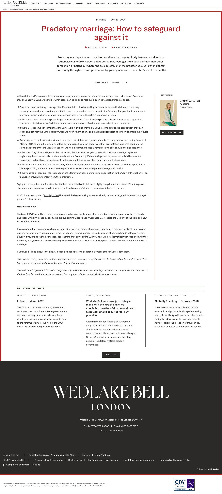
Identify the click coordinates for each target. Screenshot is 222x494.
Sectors (48, 3)
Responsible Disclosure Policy (175, 460)
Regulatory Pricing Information (138, 460)
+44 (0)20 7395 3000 (97, 426)
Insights (100, 3)
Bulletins (18, 9)
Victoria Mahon (97, 47)
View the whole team (171, 132)
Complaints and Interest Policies (23, 464)
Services (35, 3)
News (90, 3)
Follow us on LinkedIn (208, 469)
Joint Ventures (102, 454)
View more (111, 355)
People (80, 3)
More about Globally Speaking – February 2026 (180, 311)
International (64, 3)
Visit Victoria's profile (182, 113)
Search (216, 4)
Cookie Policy (75, 460)
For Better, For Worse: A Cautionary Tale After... (52, 454)
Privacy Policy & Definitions (49, 460)
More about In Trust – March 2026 (42, 311)
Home (5, 9)
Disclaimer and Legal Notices (102, 460)
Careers (113, 3)
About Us (126, 3)
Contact (139, 3)
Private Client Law (125, 47)
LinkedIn (116, 83)
